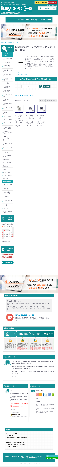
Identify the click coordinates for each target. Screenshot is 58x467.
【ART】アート (7, 205)
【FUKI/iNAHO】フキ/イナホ (7, 87)
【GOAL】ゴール (7, 62)
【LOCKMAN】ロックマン (7, 95)
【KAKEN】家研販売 (7, 108)
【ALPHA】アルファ (7, 75)
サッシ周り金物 (7, 162)
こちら (17, 376)
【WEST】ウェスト (7, 70)
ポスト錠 (5, 178)
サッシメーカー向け (7, 148)
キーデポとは (15, 19)
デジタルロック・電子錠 (7, 156)
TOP (9, 19)
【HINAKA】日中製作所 (7, 100)
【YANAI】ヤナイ (7, 119)
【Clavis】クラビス (7, 197)
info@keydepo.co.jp (24, 315)
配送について (29, 19)
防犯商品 (5, 166)
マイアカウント (38, 2)
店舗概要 (49, 19)
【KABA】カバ (6, 83)
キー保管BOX (6, 172)
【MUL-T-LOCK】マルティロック (7, 127)
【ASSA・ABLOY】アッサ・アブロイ (7, 132)
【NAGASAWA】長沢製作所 (7, 91)
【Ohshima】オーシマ (7, 123)
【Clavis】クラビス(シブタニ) (7, 79)
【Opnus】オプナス (7, 112)
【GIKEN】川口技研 (7, 144)
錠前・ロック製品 (22, 74)
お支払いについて (30, 456)
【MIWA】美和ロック (7, 59)
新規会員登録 (44, 2)
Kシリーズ (5, 152)
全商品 (17, 95)
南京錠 (4, 169)
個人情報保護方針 (33, 457)
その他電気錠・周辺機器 (7, 212)
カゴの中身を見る (52, 2)
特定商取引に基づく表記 (17, 456)
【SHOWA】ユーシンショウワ (7, 66)
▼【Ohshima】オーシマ (11, 43)
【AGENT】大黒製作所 (7, 104)
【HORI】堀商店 (7, 116)
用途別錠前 (6, 159)
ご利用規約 (42, 19)
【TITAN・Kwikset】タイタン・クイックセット (7, 138)
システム (5, 208)
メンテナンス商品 (7, 175)
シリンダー (20, 72)
